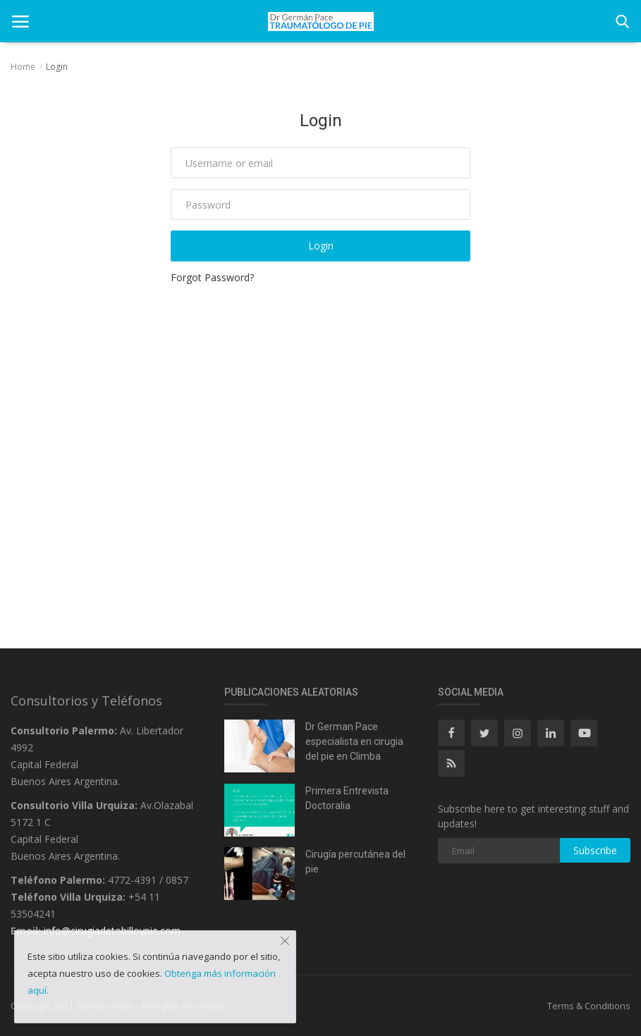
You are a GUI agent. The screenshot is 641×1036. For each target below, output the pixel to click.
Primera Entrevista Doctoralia (347, 798)
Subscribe (595, 850)
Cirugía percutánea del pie (355, 862)
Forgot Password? (212, 277)
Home (23, 67)
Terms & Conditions (588, 1005)
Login (321, 245)
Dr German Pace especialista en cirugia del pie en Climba (354, 741)
